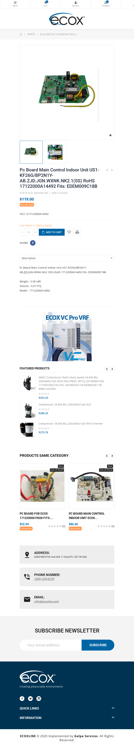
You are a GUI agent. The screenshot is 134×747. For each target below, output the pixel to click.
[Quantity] (29, 232)
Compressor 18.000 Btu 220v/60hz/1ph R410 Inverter (71, 423)
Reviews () (41, 193)
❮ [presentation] (107, 368)
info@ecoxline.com (46, 601)
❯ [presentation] (112, 368)
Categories (15, 2)
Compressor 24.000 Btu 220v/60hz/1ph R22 (65, 404)
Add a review (60, 193)
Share (33, 243)
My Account (76, 2)
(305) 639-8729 (44, 579)
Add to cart (52, 232)
